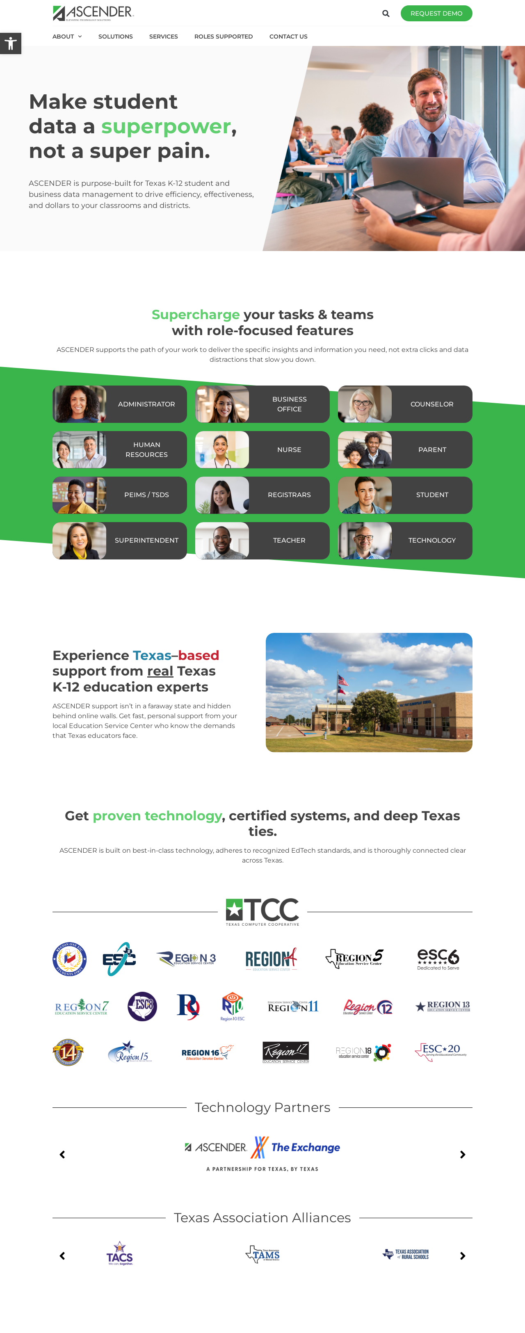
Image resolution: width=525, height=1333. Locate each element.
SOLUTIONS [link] (115, 36)
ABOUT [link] (67, 36)
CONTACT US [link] (288, 36)
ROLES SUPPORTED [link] (223, 36)
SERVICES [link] (163, 36)
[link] (10, 43)
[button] (386, 13)
